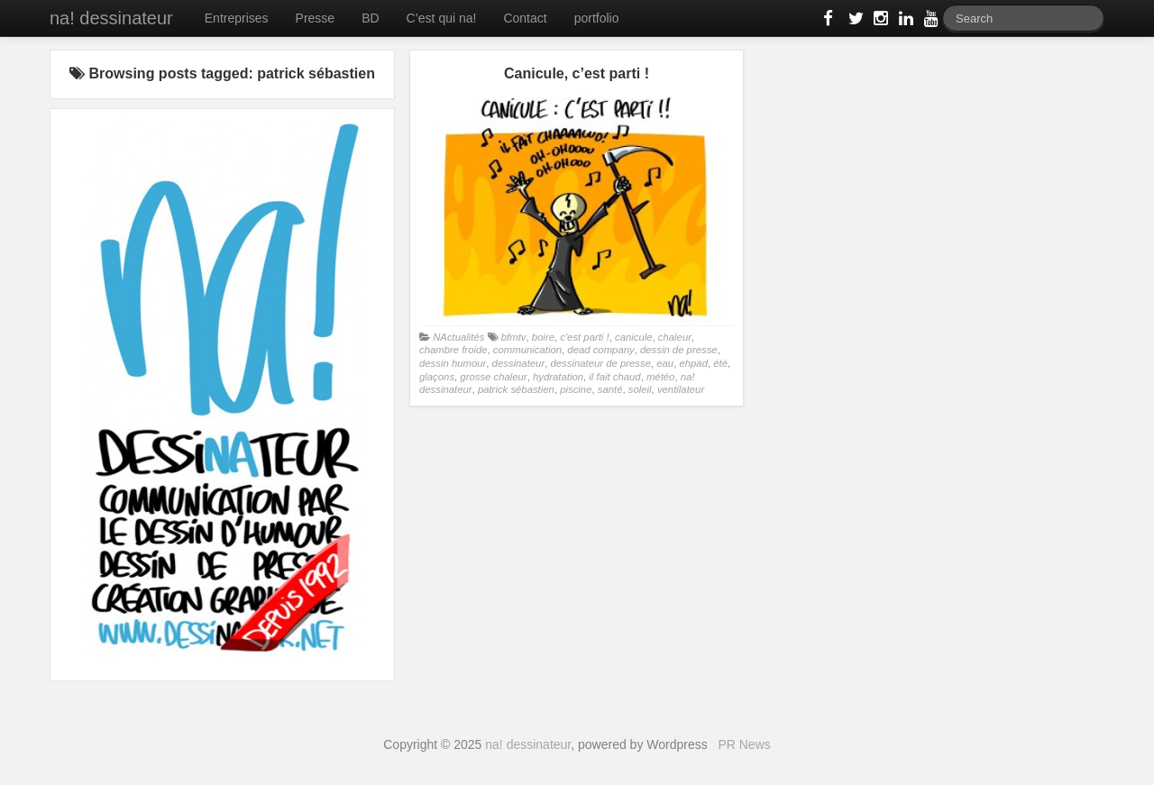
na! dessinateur (111, 18)
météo (660, 376)
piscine (575, 389)
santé (610, 389)
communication (527, 349)
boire (543, 337)
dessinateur (518, 363)
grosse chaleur (493, 376)
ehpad (693, 363)
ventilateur (680, 389)
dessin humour (452, 363)
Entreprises (237, 18)
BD (370, 18)
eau (664, 363)
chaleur (674, 337)
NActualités (458, 337)
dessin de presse (679, 349)
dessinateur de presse (600, 363)
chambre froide (453, 349)
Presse (315, 18)
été (720, 363)
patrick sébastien (516, 389)
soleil (640, 389)
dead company (600, 349)
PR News (744, 744)
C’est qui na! (442, 18)
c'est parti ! (584, 337)
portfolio (596, 18)
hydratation (558, 376)
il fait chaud (614, 376)
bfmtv (514, 337)
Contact (524, 18)
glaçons (436, 376)
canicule (634, 337)
